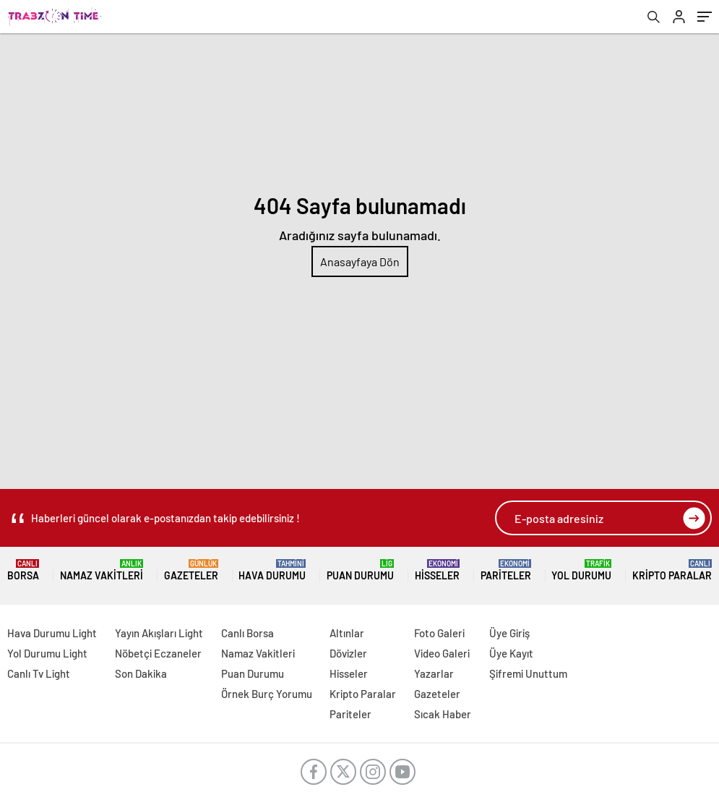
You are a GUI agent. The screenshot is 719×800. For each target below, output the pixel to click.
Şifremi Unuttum (528, 673)
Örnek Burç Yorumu (266, 693)
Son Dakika (141, 673)
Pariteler (506, 570)
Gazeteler (191, 570)
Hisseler (437, 570)
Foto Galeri (439, 632)
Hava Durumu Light (52, 632)
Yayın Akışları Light (159, 632)
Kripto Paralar (672, 570)
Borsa (23, 570)
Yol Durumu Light (47, 653)
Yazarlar (434, 673)
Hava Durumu (272, 570)
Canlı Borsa (247, 632)
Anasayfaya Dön (360, 261)
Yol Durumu (581, 570)
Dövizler (348, 653)
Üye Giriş (509, 632)
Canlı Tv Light (38, 673)
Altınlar (347, 632)
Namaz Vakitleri (101, 570)
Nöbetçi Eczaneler (158, 653)
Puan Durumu (360, 570)
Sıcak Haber (442, 713)
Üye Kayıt (511, 653)
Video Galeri (442, 653)
